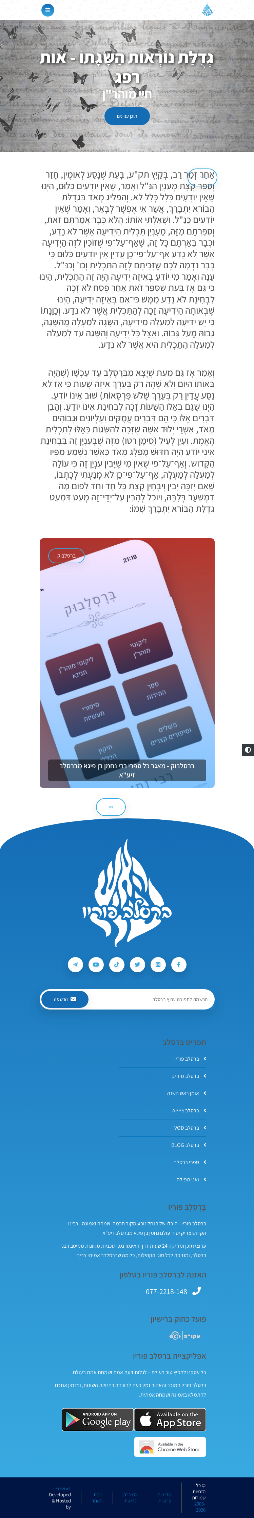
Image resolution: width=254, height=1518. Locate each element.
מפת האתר (97, 1498)
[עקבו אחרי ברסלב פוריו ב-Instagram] (158, 964)
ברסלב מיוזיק (189, 1076)
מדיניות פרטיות (164, 1498)
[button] (248, 750)
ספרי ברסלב (190, 1162)
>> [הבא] (111, 807)
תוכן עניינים (127, 116)
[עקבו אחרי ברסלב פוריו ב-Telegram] (75, 964)
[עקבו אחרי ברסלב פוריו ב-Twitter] (137, 964)
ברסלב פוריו (190, 1058)
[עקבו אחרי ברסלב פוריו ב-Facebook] (179, 964)
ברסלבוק (66, 555)
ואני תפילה (191, 1179)
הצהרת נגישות (130, 1498)
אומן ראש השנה (186, 1093)
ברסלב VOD (190, 1127)
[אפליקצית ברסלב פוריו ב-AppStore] (170, 1419)
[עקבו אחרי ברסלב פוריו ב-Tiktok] (116, 964)
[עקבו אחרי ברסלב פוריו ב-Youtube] (96, 964)
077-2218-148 (166, 1291)
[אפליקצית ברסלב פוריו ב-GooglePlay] (98, 1419)
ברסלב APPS (189, 1110)
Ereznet (63, 1489)
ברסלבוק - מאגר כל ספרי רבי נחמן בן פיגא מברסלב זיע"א (127, 770)
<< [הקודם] (202, 177)
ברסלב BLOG (188, 1145)
